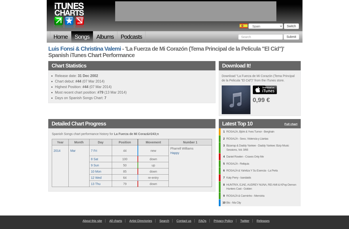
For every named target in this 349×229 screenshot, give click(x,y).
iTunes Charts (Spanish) (69, 16)
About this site (92, 221)
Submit (291, 36)
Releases (263, 221)
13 (96, 184)
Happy (174, 153)
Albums (105, 36)
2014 (57, 150)
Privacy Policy (223, 221)
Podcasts (131, 36)
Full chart (290, 124)
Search (164, 221)
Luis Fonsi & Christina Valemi (84, 48)
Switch (291, 26)
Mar (73, 150)
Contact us (183, 221)
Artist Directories (140, 221)
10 (96, 171)
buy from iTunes (265, 89)
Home (61, 36)
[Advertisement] (195, 11)
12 (96, 177)
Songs (82, 36)
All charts (115, 221)
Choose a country (244, 25)
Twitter (244, 221)
